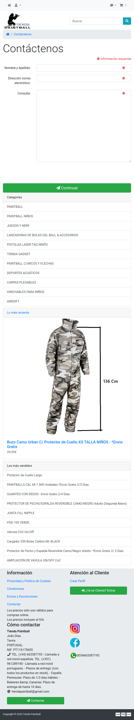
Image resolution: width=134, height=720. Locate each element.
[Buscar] (96, 21)
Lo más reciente (18, 312)
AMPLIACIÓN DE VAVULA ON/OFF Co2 (34, 560)
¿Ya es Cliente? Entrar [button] (98, 590)
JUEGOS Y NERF (18, 226)
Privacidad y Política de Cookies (29, 581)
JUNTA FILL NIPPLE (21, 513)
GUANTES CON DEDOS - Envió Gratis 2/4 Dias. (38, 494)
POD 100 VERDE (18, 522)
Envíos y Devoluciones (22, 596)
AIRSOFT (13, 301)
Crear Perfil (77, 581)
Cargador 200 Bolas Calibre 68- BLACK (33, 541)
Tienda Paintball (32, 714)
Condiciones (15, 589)
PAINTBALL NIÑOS (20, 216)
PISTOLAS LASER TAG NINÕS (27, 244)
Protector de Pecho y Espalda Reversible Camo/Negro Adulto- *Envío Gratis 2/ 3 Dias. (65, 551)
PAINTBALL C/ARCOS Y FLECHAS (30, 263)
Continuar (67, 188)
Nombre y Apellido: (17, 68)
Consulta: (24, 93)
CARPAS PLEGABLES (21, 282)
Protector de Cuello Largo (24, 475)
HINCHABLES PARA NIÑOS (25, 292)
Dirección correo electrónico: (19, 80)
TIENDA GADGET (18, 254)
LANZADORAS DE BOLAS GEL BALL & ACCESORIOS (42, 235)
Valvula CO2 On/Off (20, 532)
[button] (18, 5)
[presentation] (65, 172)
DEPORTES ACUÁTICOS (23, 273)
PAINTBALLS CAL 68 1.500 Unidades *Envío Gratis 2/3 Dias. (48, 485)
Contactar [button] (35, 700)
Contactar (14, 604)
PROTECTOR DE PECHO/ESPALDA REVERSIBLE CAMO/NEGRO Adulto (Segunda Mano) (67, 503)
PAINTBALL (15, 207)
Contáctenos (23, 34)
